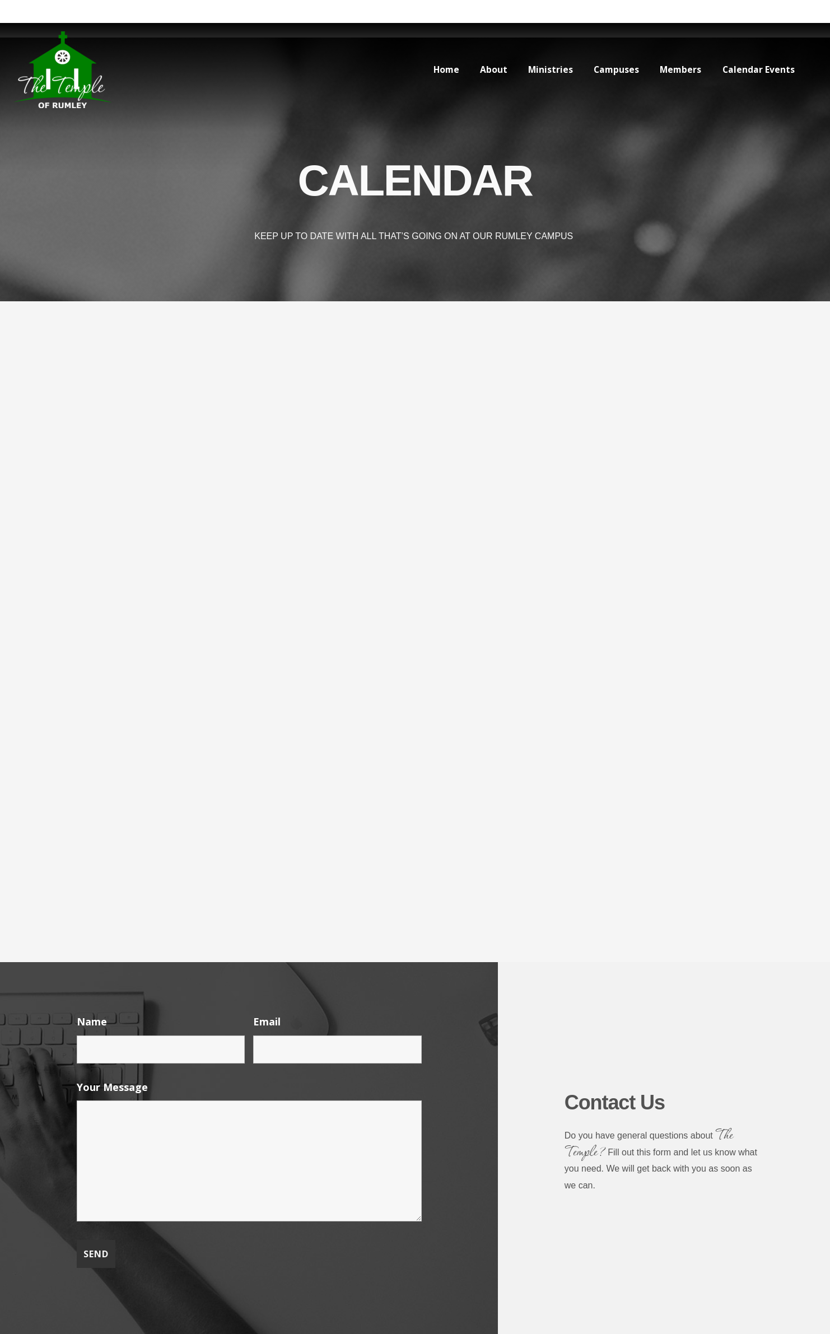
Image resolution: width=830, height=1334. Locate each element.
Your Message (112, 1087)
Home (436, 69)
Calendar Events (757, 69)
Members (677, 69)
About (485, 69)
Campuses (611, 69)
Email (267, 1021)
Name (92, 1021)
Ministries (543, 69)
